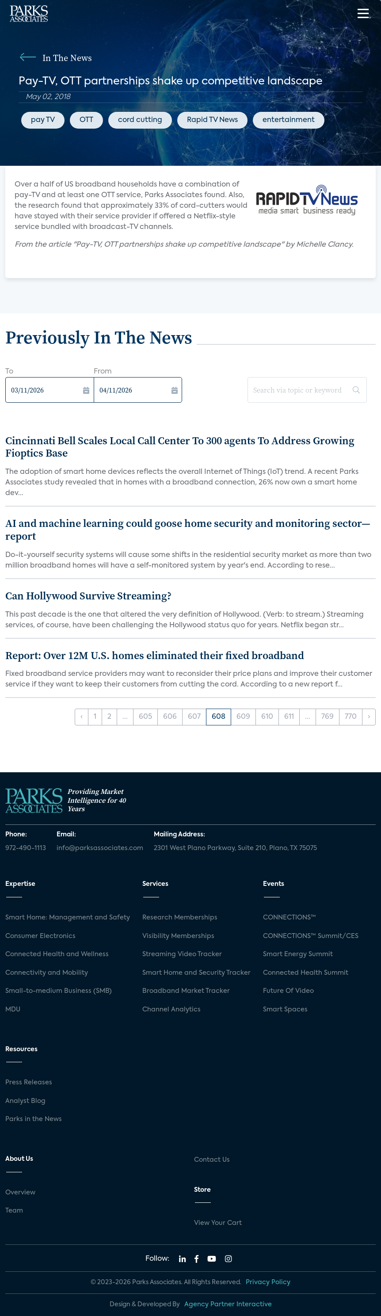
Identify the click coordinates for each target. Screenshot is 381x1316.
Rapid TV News (212, 120)
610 (267, 717)
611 (289, 717)
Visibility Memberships (178, 936)
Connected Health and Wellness (57, 954)
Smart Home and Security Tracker (196, 973)
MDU (12, 1010)
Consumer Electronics (40, 936)
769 (327, 717)
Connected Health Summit (305, 973)
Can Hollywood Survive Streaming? (88, 595)
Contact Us (212, 1160)
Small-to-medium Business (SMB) (58, 991)
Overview (20, 1193)
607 (194, 717)
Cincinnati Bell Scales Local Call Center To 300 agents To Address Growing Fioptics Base (179, 447)
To (9, 371)
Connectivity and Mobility (46, 973)
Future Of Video (288, 991)
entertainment (289, 120)
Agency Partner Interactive (228, 1304)
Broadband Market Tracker (186, 991)
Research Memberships (179, 918)
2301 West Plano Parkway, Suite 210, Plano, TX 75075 (235, 848)
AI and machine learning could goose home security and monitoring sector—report (187, 529)
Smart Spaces (285, 1010)
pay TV (43, 120)
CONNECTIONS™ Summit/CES (310, 936)
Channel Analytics (171, 1010)
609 (243, 717)
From (103, 371)
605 (145, 717)
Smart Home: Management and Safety (67, 918)
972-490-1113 (25, 848)
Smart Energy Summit (298, 954)
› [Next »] (369, 717)
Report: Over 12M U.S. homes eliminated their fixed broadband (154, 655)
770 (351, 717)
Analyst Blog (25, 1101)
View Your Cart (218, 1223)
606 (170, 717)
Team (14, 1211)
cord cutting (140, 120)
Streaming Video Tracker (182, 954)
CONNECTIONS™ (289, 918)
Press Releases (28, 1083)
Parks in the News (33, 1119)
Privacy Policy (268, 1282)
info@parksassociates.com (100, 848)
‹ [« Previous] (81, 717)
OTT (86, 120)
